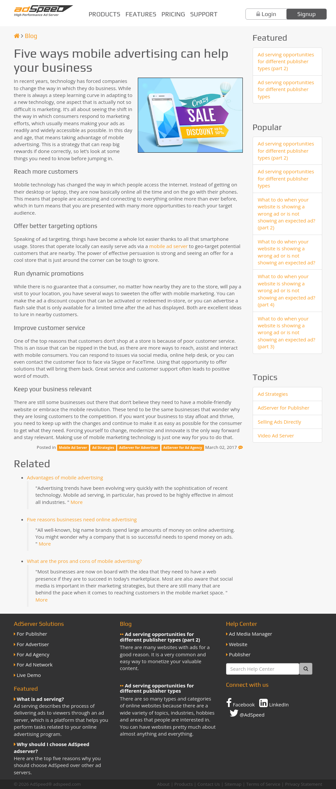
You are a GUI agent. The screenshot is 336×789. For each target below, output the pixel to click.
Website (238, 644)
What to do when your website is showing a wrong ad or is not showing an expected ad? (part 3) (286, 332)
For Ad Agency (33, 654)
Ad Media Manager (250, 633)
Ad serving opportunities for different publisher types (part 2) (286, 61)
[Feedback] (240, 447)
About (163, 784)
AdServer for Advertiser (138, 447)
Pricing (173, 14)
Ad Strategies (103, 447)
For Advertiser (33, 644)
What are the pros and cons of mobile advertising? (84, 561)
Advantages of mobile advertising (65, 477)
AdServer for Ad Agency (182, 447)
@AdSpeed (246, 713)
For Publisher (32, 633)
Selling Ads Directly (279, 421)
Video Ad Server (276, 435)
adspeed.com (67, 784)
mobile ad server (168, 246)
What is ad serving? (40, 699)
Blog (31, 35)
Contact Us (209, 784)
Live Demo (29, 675)
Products (104, 14)
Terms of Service (263, 784)
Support (204, 14)
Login (269, 13)
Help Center (241, 623)
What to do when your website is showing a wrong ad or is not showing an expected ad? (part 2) (286, 213)
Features (140, 14)
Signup (306, 13)
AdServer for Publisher (283, 407)
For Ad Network (34, 664)
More (77, 502)
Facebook (240, 703)
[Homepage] (17, 35)
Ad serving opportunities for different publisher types (286, 89)
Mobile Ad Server (73, 447)
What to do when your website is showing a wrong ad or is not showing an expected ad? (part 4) (286, 290)
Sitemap (232, 784)
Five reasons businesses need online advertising (82, 519)
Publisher (240, 654)
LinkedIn (274, 703)
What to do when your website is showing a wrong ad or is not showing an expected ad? (286, 252)
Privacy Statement (303, 784)
